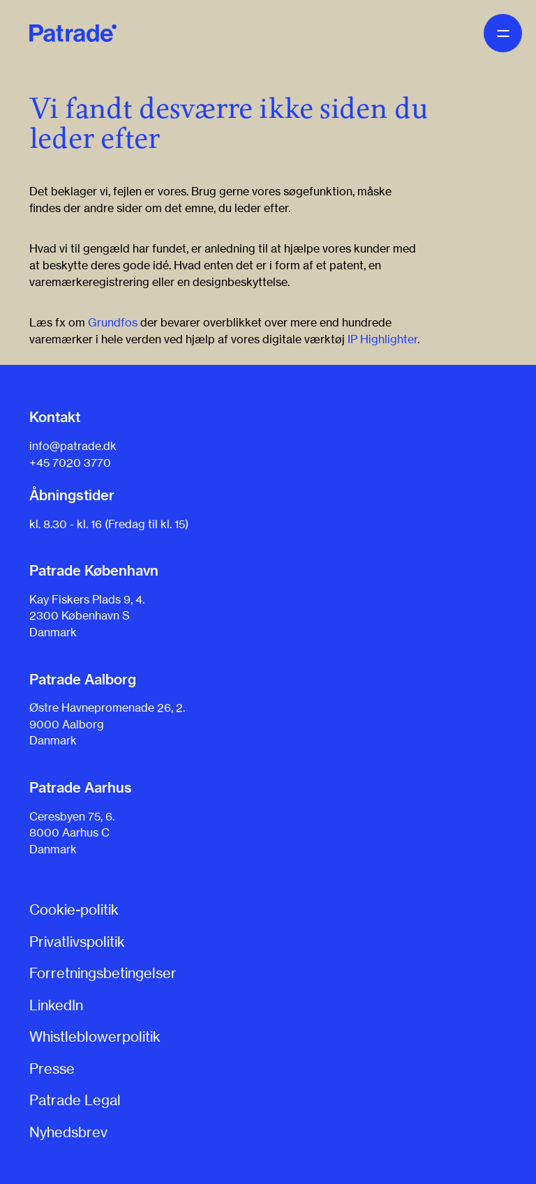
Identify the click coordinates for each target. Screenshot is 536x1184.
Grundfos (112, 322)
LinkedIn (56, 1005)
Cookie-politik (74, 909)
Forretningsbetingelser (103, 973)
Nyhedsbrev (68, 1132)
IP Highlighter (382, 339)
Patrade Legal (75, 1100)
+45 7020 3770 (70, 463)
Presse (52, 1068)
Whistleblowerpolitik (95, 1036)
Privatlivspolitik (77, 941)
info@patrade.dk (73, 446)
